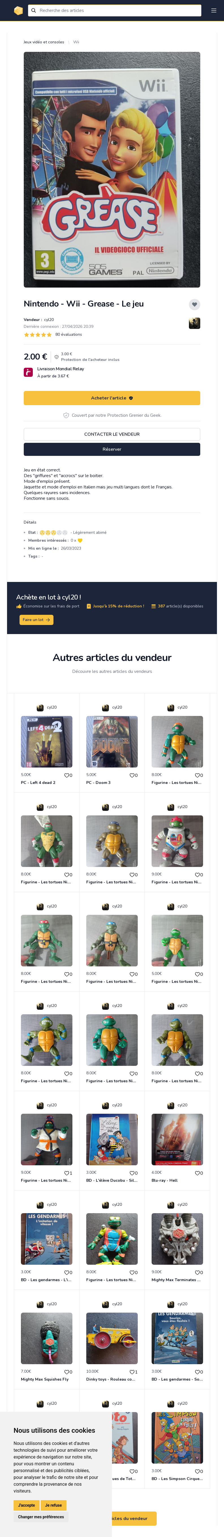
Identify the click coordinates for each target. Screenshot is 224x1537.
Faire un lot (37, 620)
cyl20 (48, 319)
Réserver (112, 449)
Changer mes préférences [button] (41, 1517)
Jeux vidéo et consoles (44, 42)
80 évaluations (68, 334)
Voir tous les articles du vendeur (112, 1518)
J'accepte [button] (26, 1505)
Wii (76, 42)
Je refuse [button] (53, 1505)
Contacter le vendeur (112, 434)
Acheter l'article (112, 398)
